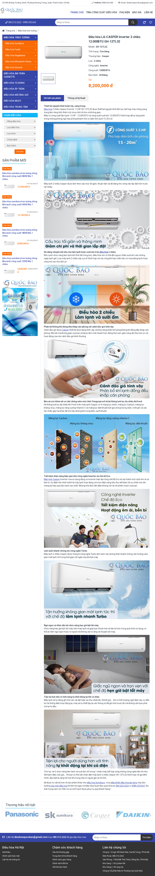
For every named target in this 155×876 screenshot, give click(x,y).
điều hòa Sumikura (96, 782)
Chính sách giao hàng (61, 859)
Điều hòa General (20, 67)
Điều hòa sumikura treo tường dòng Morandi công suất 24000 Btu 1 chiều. (19, 204)
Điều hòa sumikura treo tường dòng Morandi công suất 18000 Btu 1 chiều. (19, 233)
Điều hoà (48, 109)
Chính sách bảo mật (11, 856)
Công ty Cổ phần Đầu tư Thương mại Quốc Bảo (123, 871)
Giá (90, 79)
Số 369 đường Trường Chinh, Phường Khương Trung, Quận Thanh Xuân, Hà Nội (35, 3)
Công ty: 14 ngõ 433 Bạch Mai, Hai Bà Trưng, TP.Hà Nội (126, 852)
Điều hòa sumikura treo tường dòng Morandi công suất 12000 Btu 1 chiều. (19, 261)
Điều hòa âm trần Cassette (20, 75)
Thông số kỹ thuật (76, 98)
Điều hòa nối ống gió (20, 95)
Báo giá (136, 12)
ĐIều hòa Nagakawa (20, 55)
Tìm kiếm (20, 152)
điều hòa (103, 252)
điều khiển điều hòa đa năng (124, 782)
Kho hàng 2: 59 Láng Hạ (113, 867)
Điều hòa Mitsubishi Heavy (20, 61)
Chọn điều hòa (12, 115)
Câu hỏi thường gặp (60, 852)
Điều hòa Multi (20, 100)
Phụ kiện (124, 12)
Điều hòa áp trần (20, 88)
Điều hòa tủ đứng (20, 83)
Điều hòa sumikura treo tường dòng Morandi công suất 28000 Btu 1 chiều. (19, 176)
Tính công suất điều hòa (101, 12)
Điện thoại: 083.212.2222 (113, 856)
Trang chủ (77, 12)
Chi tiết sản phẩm (52, 98)
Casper (65, 330)
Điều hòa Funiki (20, 49)
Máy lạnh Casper (52, 479)
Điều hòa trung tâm (20, 107)
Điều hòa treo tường (27, 30)
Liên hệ (148, 12)
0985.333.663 (102, 3)
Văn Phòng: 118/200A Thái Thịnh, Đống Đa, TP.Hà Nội (125, 859)
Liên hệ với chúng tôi (11, 859)
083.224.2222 (122, 786)
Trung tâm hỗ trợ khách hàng (64, 856)
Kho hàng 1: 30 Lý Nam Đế (114, 863)
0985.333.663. (138, 786)
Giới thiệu (6, 852)
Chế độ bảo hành (59, 867)
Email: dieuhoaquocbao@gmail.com (135, 3)
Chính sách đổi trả (60, 863)
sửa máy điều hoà (59, 786)
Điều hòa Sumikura (20, 43)
